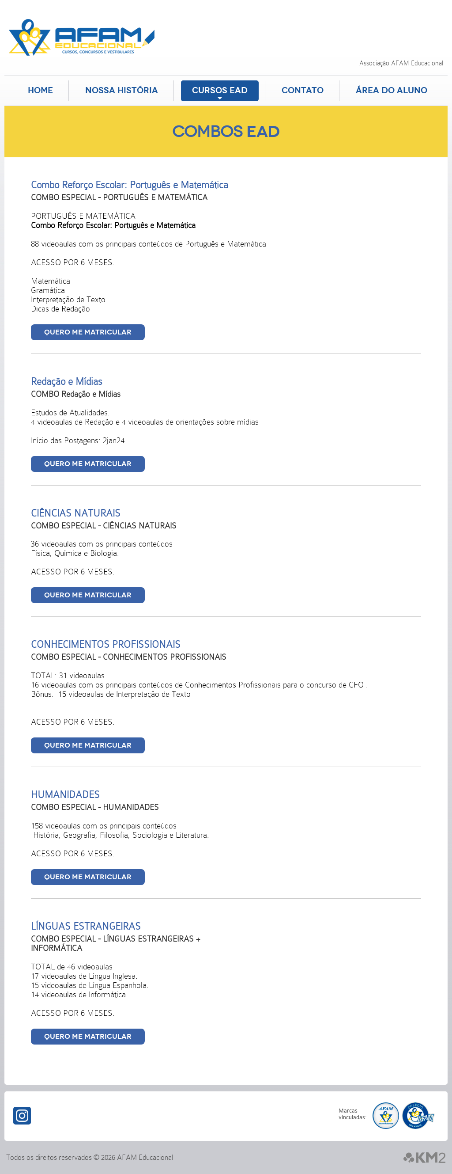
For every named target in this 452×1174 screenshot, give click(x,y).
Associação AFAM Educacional (401, 63)
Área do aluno (391, 90)
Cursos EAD (220, 90)
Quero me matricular (88, 332)
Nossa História (121, 90)
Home (40, 90)
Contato (303, 90)
